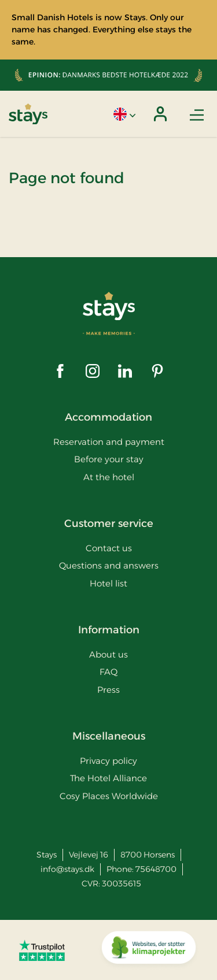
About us (108, 654)
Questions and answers (109, 565)
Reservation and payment (108, 441)
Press (108, 689)
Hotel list (108, 583)
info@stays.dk (67, 869)
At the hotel (108, 477)
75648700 (155, 869)
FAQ (108, 671)
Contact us (109, 548)
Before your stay (109, 459)
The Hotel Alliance (108, 778)
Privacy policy (108, 760)
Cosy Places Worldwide (109, 795)
